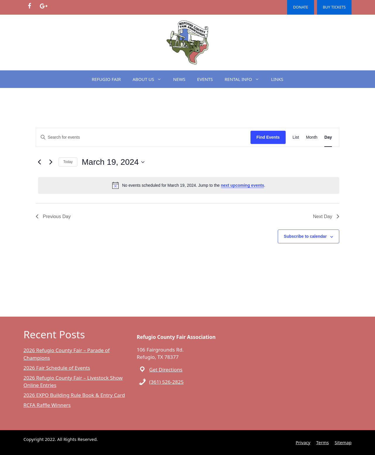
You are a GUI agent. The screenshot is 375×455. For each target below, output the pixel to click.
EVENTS (205, 79)
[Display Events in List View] (296, 137)
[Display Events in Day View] (328, 137)
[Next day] (50, 162)
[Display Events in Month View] (311, 137)
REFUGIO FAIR (106, 79)
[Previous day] (39, 162)
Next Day (326, 216)
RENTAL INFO (245, 79)
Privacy (303, 442)
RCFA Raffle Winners (47, 405)
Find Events (267, 137)
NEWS (179, 79)
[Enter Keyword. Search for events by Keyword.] (143, 137)
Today (68, 162)
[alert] (188, 185)
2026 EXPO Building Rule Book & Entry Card (74, 395)
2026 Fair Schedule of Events (56, 367)
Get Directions (165, 369)
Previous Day (53, 216)
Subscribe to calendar (305, 236)
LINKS (277, 79)
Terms (322, 442)
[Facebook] (29, 6)
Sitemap (343, 442)
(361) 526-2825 (166, 381)
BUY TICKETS (334, 7)
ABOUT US (149, 79)
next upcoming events (242, 185)
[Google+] (43, 6)
